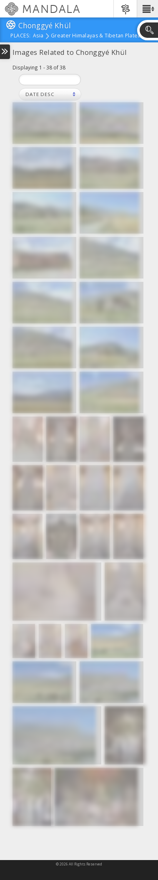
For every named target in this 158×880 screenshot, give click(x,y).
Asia (38, 36)
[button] (147, 8)
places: (20, 36)
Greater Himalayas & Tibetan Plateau (97, 36)
